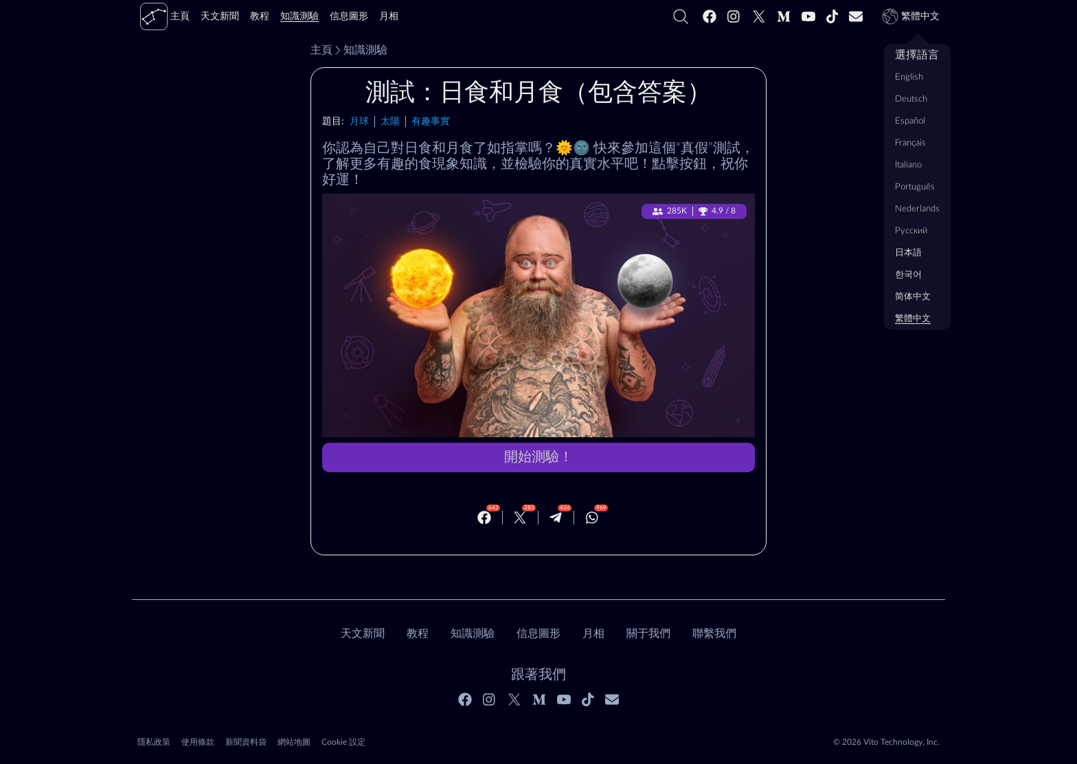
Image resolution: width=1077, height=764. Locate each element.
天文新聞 (363, 633)
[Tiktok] (832, 16)
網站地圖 (293, 742)
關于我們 (648, 633)
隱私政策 (153, 742)
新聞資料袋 (246, 742)
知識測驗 (359, 50)
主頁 (321, 50)
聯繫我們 (714, 633)
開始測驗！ (538, 457)
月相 (593, 633)
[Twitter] (759, 16)
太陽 (390, 121)
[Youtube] (808, 16)
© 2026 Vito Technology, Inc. (886, 742)
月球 (359, 121)
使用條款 (197, 742)
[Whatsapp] (592, 517)
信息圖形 (538, 633)
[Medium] (784, 16)
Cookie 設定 (343, 742)
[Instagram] (734, 16)
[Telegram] (555, 517)
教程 (418, 633)
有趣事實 (430, 121)
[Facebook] (709, 16)
